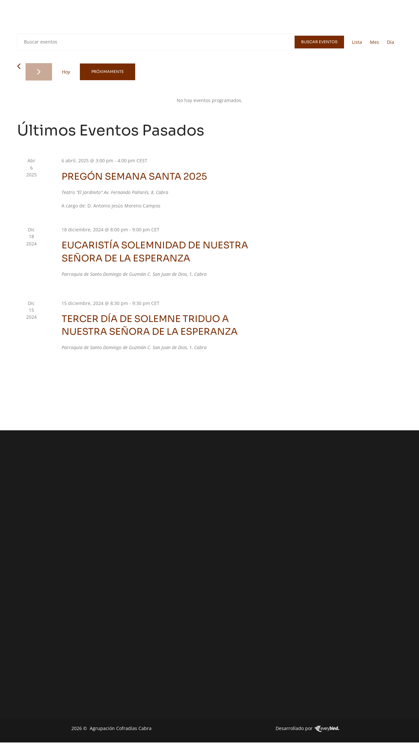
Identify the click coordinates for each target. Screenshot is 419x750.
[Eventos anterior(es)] (19, 66)
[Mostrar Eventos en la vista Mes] (374, 42)
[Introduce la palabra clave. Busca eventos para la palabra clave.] (155, 42)
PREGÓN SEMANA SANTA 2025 (134, 176)
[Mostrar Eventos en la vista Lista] (357, 42)
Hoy (66, 72)
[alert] (209, 100)
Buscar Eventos (319, 42)
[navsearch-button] (397, 17)
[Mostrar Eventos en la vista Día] (390, 42)
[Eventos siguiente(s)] (39, 71)
